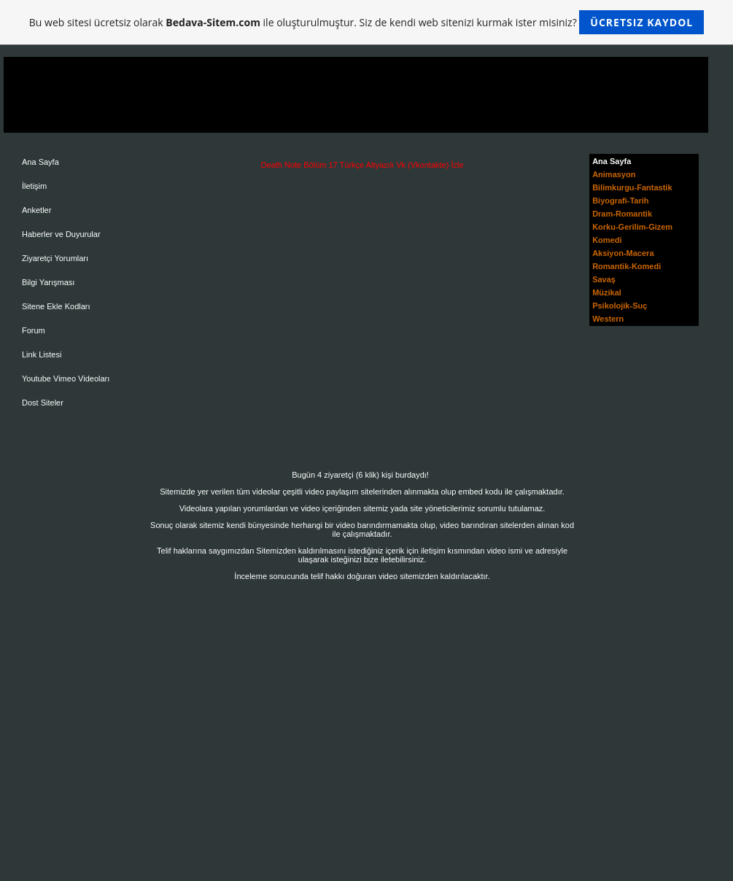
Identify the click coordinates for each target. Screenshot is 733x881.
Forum (33, 330)
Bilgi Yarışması (48, 282)
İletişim (34, 186)
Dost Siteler (42, 402)
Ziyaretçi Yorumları (55, 258)
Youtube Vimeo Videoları (65, 378)
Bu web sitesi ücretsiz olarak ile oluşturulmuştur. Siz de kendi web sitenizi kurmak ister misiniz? (366, 22)
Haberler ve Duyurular (61, 234)
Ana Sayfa (40, 162)
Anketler (36, 210)
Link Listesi (41, 354)
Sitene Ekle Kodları (56, 306)
